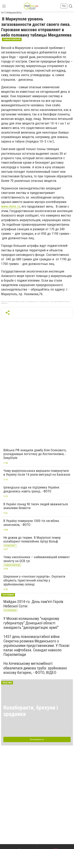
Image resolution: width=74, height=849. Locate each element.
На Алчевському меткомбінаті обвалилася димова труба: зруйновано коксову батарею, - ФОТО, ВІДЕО (35, 668)
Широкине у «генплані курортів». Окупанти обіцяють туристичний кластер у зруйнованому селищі (34, 580)
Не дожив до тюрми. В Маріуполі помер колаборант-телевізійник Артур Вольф (32, 539)
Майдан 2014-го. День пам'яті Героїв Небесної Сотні (33, 603)
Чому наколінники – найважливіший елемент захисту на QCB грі (36, 559)
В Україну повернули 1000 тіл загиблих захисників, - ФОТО (31, 523)
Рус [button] (64, 6)
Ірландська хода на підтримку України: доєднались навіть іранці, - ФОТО (31, 489)
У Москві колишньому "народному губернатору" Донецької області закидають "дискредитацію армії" (31, 623)
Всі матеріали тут (37, 739)
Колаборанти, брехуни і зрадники (30, 710)
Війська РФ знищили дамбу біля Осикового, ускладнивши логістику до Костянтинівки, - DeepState (34, 454)
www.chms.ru (10, 206)
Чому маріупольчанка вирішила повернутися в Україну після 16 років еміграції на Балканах (36, 473)
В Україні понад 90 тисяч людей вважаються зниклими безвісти (35, 506)
